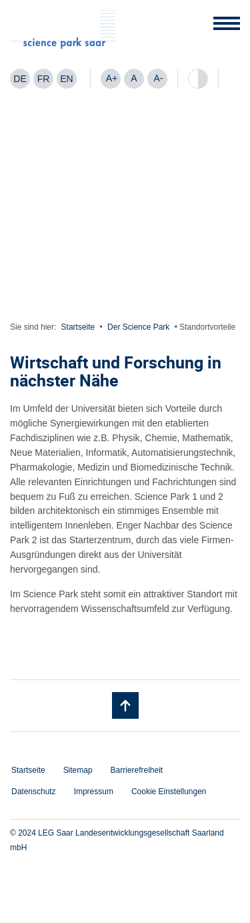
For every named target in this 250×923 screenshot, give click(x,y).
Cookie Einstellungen (169, 791)
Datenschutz (33, 791)
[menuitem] (20, 79)
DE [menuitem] (19, 78)
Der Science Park (138, 327)
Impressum (93, 791)
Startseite (78, 327)
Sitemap (78, 770)
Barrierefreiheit (137, 770)
